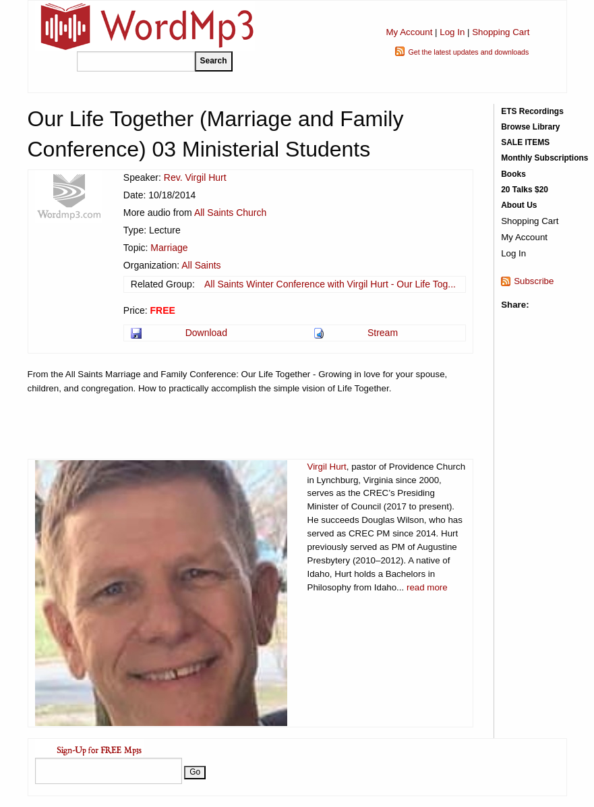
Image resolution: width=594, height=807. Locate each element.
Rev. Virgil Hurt (195, 177)
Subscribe (534, 281)
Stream (382, 332)
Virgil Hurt (327, 467)
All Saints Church (230, 212)
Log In (452, 32)
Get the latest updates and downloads (468, 52)
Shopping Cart (500, 32)
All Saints (200, 265)
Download (206, 332)
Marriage (168, 247)
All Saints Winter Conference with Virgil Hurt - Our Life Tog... (330, 284)
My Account (409, 32)
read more (427, 587)
